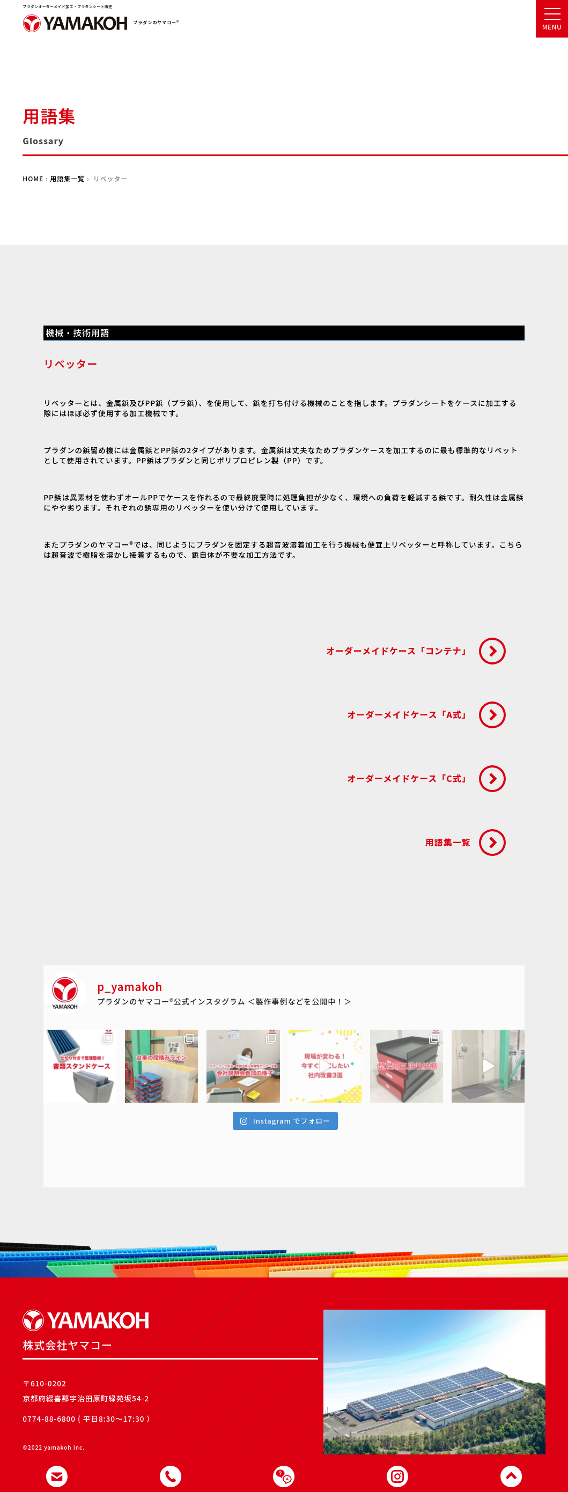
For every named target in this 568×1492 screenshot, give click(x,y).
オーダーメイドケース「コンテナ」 (398, 650)
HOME (33, 178)
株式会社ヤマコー (75, 26)
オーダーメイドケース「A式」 (408, 714)
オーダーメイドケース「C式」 (408, 778)
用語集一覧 (67, 178)
